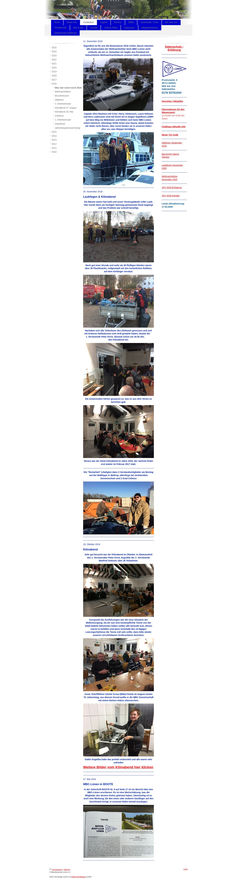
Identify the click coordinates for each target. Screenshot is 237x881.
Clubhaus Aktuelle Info (173, 126)
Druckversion (55, 869)
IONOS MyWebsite (78, 877)
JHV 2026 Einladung (172, 187)
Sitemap (67, 869)
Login (185, 869)
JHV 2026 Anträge (171, 195)
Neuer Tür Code (170, 135)
